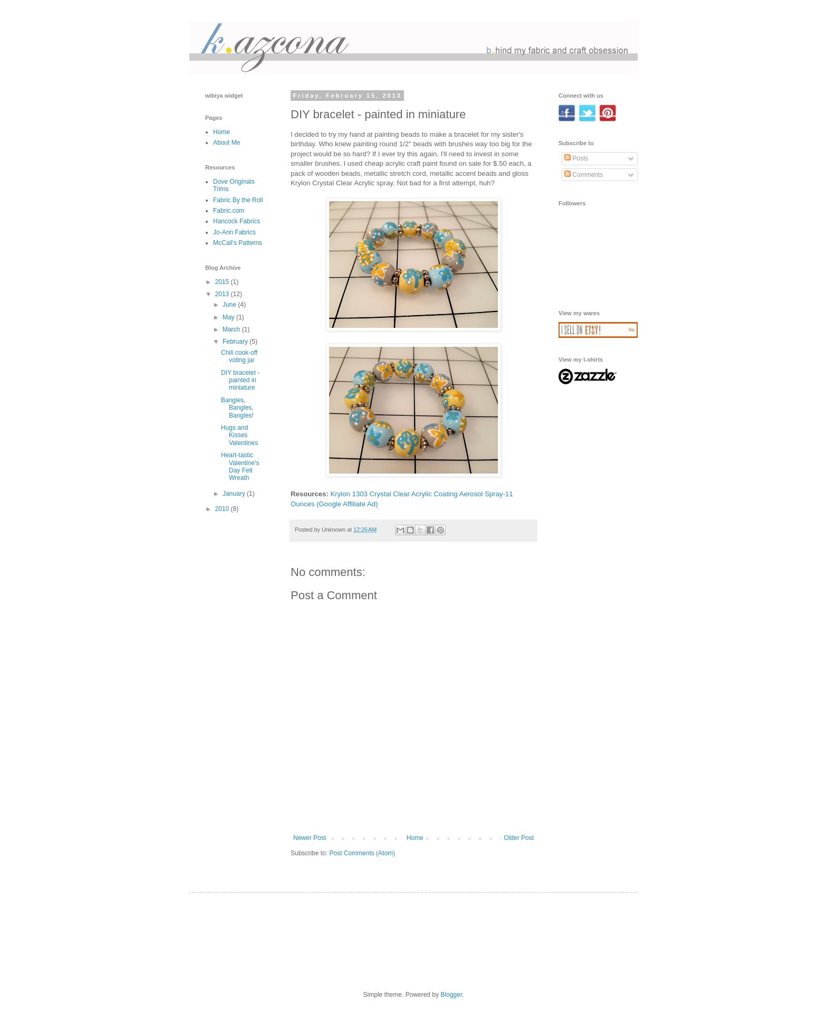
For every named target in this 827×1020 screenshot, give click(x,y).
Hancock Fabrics (236, 221)
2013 (223, 294)
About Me (226, 142)
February (236, 341)
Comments (583, 174)
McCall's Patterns (237, 243)
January (235, 493)
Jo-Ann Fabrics (234, 232)
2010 (223, 509)
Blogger (451, 994)
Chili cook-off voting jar (239, 356)
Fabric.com (228, 210)
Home (415, 838)
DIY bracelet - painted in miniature (240, 380)
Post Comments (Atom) (362, 853)
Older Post (519, 838)
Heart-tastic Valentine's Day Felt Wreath (240, 466)
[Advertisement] (591, 436)
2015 (223, 282)
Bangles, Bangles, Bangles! (237, 407)
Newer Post (309, 838)
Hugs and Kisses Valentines (239, 435)
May (229, 317)
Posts (576, 158)
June (230, 304)
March (232, 329)
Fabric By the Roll (238, 200)
